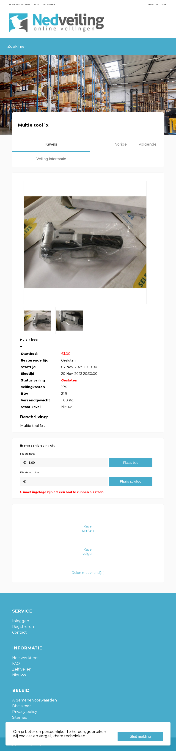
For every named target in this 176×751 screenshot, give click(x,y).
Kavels (51, 144)
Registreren (23, 626)
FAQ (157, 4)
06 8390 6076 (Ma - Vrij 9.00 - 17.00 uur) (24, 4)
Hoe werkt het (25, 658)
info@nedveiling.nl (48, 4)
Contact (164, 4)
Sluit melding (140, 736)
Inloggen (20, 621)
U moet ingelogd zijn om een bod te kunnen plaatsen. (62, 492)
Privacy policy (24, 712)
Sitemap (19, 717)
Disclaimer (21, 706)
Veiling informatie (51, 159)
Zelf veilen (21, 669)
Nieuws (151, 4)
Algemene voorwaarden (34, 700)
